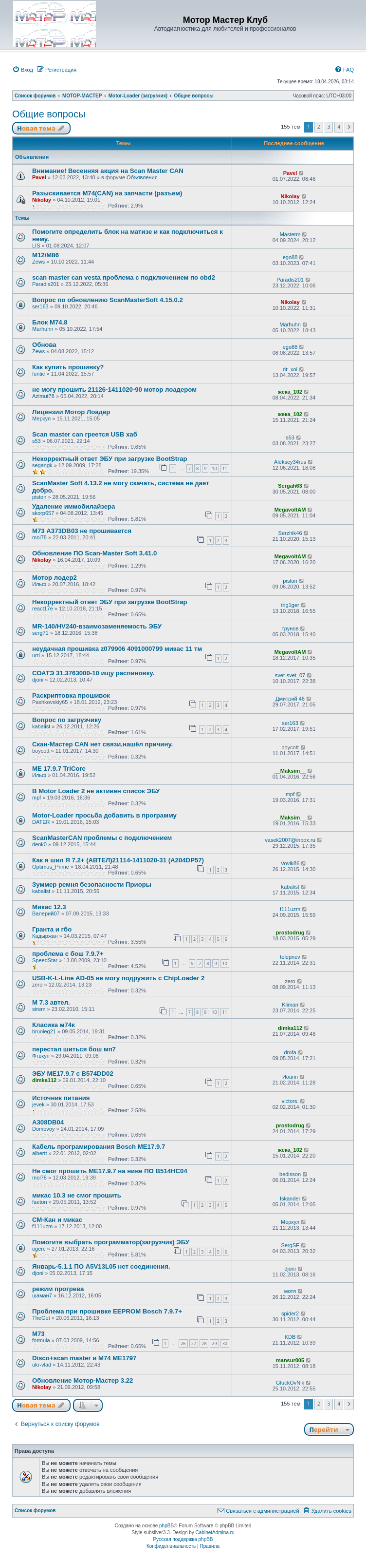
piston (39, 497)
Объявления (142, 177)
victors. (290, 1101)
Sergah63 (290, 486)
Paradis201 (45, 284)
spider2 (290, 1313)
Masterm (290, 234)
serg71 (40, 633)
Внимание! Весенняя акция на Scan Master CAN (107, 170)
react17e (42, 608)
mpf (36, 797)
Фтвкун (41, 1056)
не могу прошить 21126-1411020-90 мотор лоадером (114, 389)
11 (224, 468)
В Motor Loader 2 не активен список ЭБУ (96, 791)
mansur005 (290, 1360)
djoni (37, 680)
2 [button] (318, 126)
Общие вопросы (48, 114)
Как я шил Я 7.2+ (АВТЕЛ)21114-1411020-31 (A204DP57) (118, 860)
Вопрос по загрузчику (66, 719)
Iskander (290, 1198)
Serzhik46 (290, 533)
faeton (39, 1202)
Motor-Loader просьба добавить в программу (104, 815)
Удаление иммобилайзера (73, 506)
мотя (290, 1291)
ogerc (39, 1249)
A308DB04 (48, 1122)
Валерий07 (46, 913)
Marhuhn (42, 329)
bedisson (290, 1174)
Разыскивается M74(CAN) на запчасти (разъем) (107, 193)
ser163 (40, 306)
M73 (38, 1333)
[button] (349, 127)
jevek (38, 1104)
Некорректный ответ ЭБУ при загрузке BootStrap (109, 458)
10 (214, 468)
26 (183, 1343)
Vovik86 (290, 863)
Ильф (39, 584)
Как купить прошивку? (68, 367)
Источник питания (61, 1098)
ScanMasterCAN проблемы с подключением (102, 837)
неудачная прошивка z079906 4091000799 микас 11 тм (117, 648)
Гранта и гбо (52, 929)
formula (41, 1340)
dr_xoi (290, 369)
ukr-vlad (41, 1365)
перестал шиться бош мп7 (74, 1049)
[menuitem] (22, 70)
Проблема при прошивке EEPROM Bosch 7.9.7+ (107, 1311)
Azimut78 (43, 396)
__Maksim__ (290, 771)
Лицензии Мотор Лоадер (71, 412)
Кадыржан (45, 936)
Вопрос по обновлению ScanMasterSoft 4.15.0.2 (107, 300)
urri (36, 655)
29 (214, 1343)
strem (39, 1009)
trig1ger (290, 605)
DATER (41, 822)
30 (224, 1343)
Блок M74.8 (50, 322)
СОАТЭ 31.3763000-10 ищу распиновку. (93, 673)
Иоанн (290, 1077)
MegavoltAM (290, 510)
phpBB (166, 1525)
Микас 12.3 (49, 907)
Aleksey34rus (290, 462)
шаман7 (42, 1295)
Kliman (290, 1005)
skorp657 (43, 513)
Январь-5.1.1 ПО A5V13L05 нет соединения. (101, 1266)
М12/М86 (45, 255)
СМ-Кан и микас (57, 1219)
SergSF (290, 1245)
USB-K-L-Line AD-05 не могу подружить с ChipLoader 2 (118, 978)
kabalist (41, 726)
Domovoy (43, 1129)
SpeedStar (44, 960)
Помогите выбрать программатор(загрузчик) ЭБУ (110, 1242)
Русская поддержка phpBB (183, 1539)
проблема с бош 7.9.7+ (68, 953)
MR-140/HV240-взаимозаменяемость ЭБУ (97, 626)
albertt (39, 1153)
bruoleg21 (44, 1031)
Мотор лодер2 (54, 577)
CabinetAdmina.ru (215, 1532)
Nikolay (41, 200)
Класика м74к (53, 1024)
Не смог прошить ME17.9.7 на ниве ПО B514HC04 (109, 1171)
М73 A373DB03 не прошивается (81, 530)
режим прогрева (58, 1289)
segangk (42, 465)
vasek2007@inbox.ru (290, 840)
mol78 (39, 537)
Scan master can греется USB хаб (84, 434)
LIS (36, 245)
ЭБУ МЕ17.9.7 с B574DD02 (72, 1073)
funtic (38, 374)
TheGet (41, 1318)
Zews (38, 262)
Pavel (39, 177)
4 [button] (338, 126)
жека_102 (290, 392)
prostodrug (290, 932)
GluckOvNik (290, 1383)
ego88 (290, 257)
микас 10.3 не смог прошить (76, 1195)
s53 (36, 441)
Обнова (44, 344)
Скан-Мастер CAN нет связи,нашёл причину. (102, 744)
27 (193, 1343)
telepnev (290, 957)
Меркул (41, 418)
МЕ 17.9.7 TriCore (59, 768)
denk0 (39, 844)
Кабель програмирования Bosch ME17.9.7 (98, 1146)
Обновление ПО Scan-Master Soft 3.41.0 (94, 553)
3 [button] (329, 126)
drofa (290, 1052)
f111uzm (290, 909)
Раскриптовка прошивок (71, 695)
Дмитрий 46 (290, 699)
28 (203, 1343)
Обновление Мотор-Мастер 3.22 (82, 1380)
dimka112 (290, 1028)
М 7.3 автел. (51, 1002)
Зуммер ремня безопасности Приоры (91, 884)
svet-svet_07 (290, 675)
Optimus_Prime (50, 867)
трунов (290, 628)
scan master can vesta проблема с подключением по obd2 (123, 277)
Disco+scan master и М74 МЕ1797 (84, 1358)
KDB (290, 1337)
